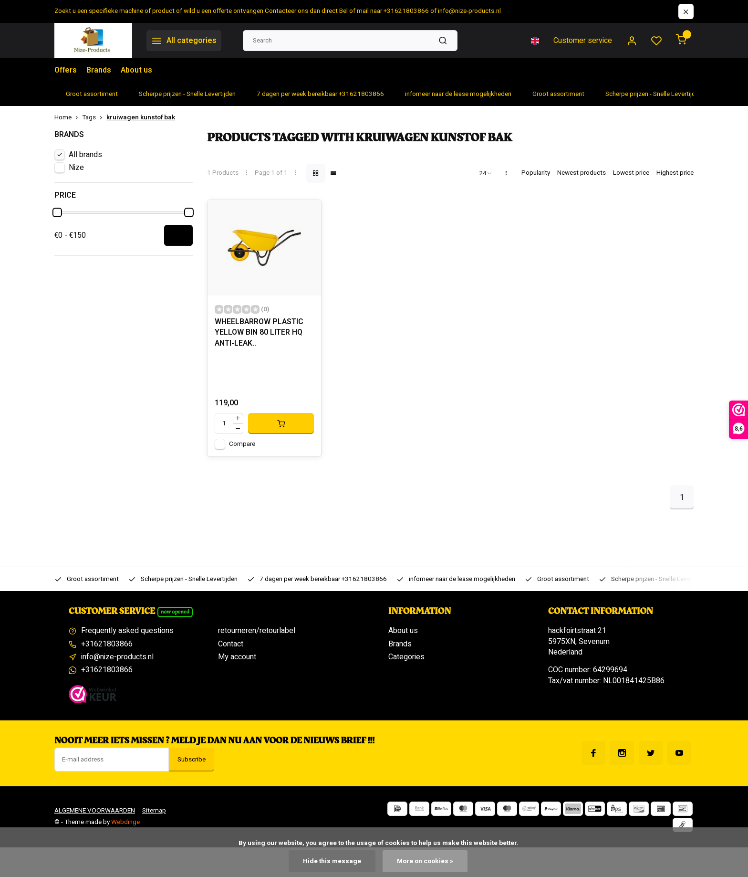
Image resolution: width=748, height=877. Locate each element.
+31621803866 (107, 644)
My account (237, 657)
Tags (94, 117)
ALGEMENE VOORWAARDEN (94, 810)
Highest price (675, 173)
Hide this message (332, 861)
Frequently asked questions (127, 630)
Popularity (535, 173)
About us (136, 70)
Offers (65, 70)
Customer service (582, 40)
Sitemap (154, 810)
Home (68, 117)
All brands (85, 154)
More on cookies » (425, 861)
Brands (98, 70)
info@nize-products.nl (117, 657)
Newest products (581, 173)
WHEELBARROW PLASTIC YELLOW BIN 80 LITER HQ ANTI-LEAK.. (259, 333)
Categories (406, 657)
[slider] (57, 212)
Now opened (175, 611)
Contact (230, 644)
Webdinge (125, 822)
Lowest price (631, 173)
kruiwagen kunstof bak (140, 117)
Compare (242, 444)
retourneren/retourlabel (256, 630)
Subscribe (191, 759)
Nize (76, 167)
